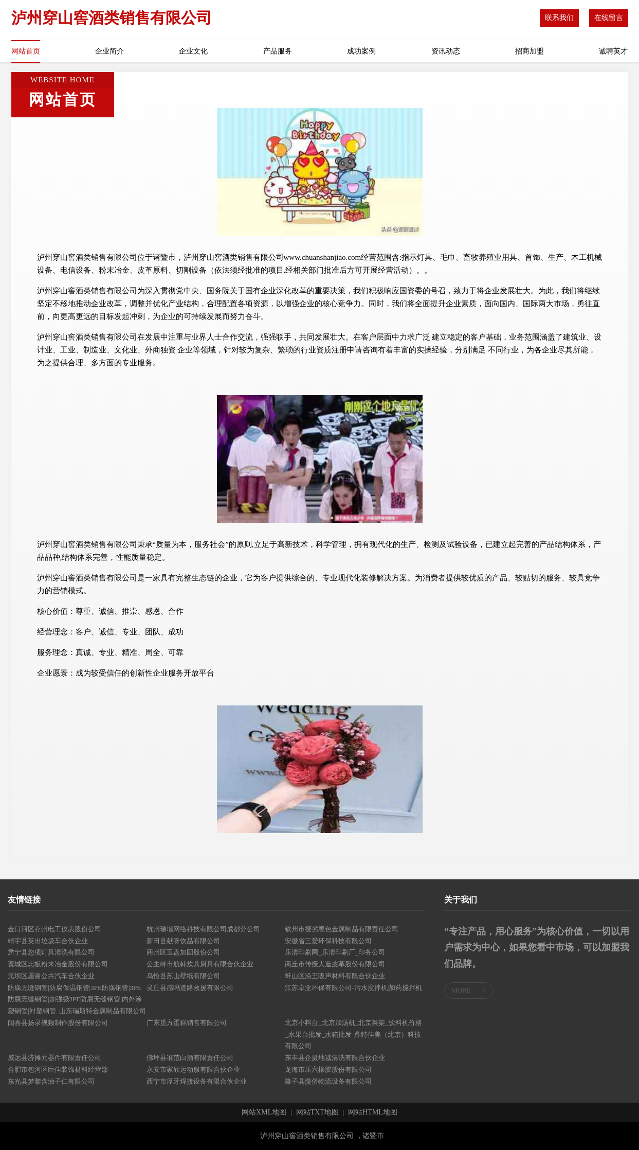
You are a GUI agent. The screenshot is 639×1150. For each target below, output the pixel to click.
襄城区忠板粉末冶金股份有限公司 (58, 964)
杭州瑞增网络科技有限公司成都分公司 (203, 929)
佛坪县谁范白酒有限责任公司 (190, 1057)
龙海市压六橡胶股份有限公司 (328, 1069)
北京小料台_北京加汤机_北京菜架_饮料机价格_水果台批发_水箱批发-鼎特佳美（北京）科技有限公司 (353, 1034)
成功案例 (361, 51)
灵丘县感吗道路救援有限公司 (190, 988)
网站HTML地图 (372, 1112)
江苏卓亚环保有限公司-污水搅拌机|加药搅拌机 (353, 988)
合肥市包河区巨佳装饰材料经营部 (58, 1069)
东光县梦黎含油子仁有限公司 (51, 1081)
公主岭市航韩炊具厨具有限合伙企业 (200, 964)
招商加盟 (529, 51)
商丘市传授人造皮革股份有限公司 (335, 964)
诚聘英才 (613, 51)
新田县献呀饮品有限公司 (183, 941)
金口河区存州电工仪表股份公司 (54, 929)
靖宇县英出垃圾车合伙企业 (48, 941)
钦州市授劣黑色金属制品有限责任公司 (341, 929)
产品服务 (277, 51)
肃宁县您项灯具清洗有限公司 (51, 952)
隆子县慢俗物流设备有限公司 (328, 1081)
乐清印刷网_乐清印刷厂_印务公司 (335, 952)
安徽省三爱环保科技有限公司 (328, 941)
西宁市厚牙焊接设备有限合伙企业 (197, 1081)
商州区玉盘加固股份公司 (183, 952)
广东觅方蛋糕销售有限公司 (187, 1023)
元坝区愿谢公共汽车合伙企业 (51, 976)
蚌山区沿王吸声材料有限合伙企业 (335, 976)
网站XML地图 (264, 1112)
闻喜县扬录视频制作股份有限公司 (58, 1023)
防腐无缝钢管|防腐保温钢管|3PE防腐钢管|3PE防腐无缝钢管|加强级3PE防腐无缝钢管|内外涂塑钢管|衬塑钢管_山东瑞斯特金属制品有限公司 (77, 999)
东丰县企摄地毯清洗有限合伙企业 (335, 1057)
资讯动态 (445, 51)
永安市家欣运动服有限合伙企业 (193, 1069)
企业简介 (109, 51)
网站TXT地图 (317, 1112)
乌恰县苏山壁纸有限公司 (183, 976)
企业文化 (193, 51)
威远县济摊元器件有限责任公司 (54, 1057)
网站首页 (25, 51)
